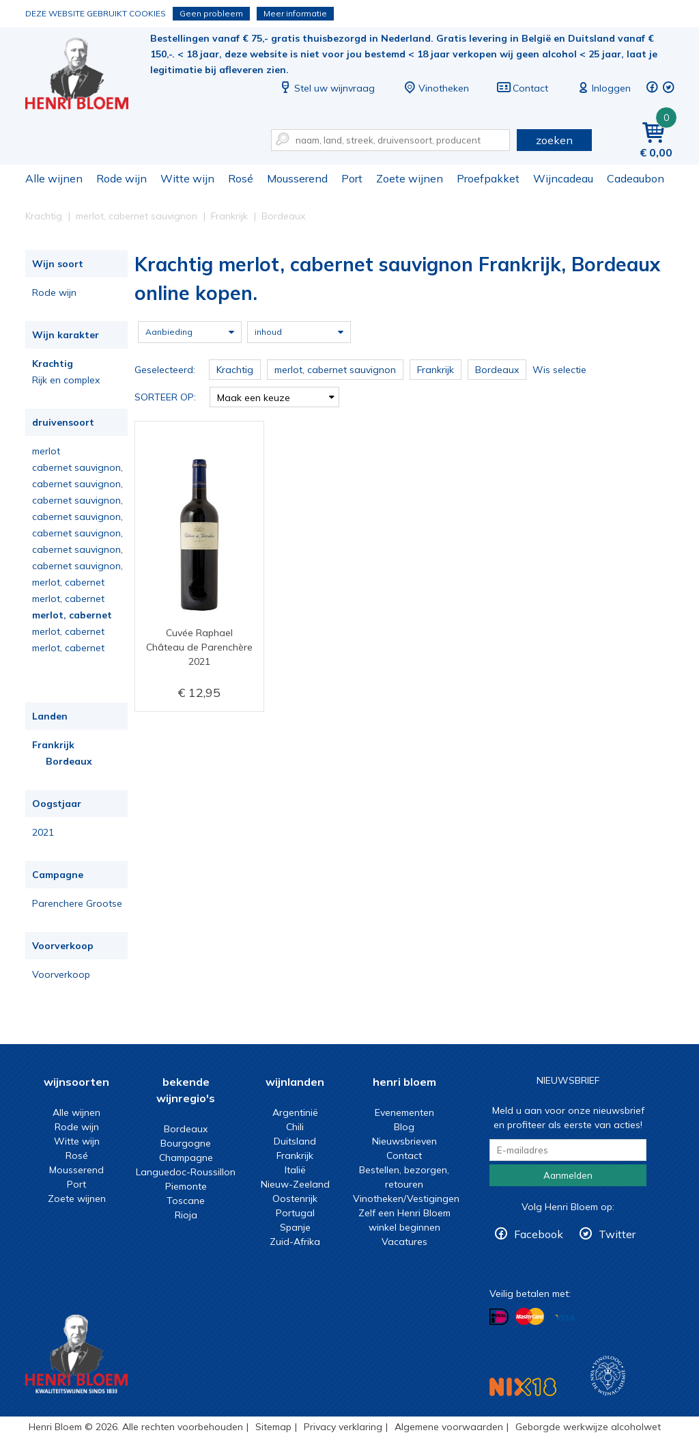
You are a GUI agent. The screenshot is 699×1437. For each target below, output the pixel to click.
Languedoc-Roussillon (186, 1172)
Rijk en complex (66, 380)
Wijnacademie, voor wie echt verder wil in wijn (607, 1376)
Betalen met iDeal (499, 1317)
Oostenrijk (294, 1198)
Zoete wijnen (409, 178)
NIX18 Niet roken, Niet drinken (522, 1387)
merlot (46, 451)
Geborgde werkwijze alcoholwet (588, 1427)
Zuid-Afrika (295, 1241)
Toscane (186, 1200)
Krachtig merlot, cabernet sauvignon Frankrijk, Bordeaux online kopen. (86, 75)
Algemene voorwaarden (449, 1427)
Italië (295, 1170)
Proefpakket (488, 178)
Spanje (295, 1227)
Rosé (240, 178)
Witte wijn (187, 178)
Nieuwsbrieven (404, 1141)
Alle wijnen (54, 178)
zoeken (554, 140)
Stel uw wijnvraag (326, 88)
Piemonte (186, 1186)
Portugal (295, 1213)
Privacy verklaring (343, 1427)
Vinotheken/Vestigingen (406, 1198)
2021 (43, 832)
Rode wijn (121, 178)
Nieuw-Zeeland (295, 1184)
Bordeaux (69, 761)
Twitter (617, 1234)
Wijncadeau (563, 178)
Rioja (186, 1215)
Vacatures (404, 1241)
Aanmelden (568, 1175)
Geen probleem (211, 13)
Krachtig (52, 363)
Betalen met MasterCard (529, 1317)
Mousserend (297, 178)
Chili (295, 1127)
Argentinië (295, 1112)
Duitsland (295, 1141)
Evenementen (404, 1112)
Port (351, 178)
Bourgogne (185, 1143)
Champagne (186, 1157)
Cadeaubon (635, 178)
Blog (404, 1127)
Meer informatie (295, 13)
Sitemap (273, 1427)
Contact (522, 88)
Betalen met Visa (564, 1317)
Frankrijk (53, 745)
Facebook (538, 1234)
